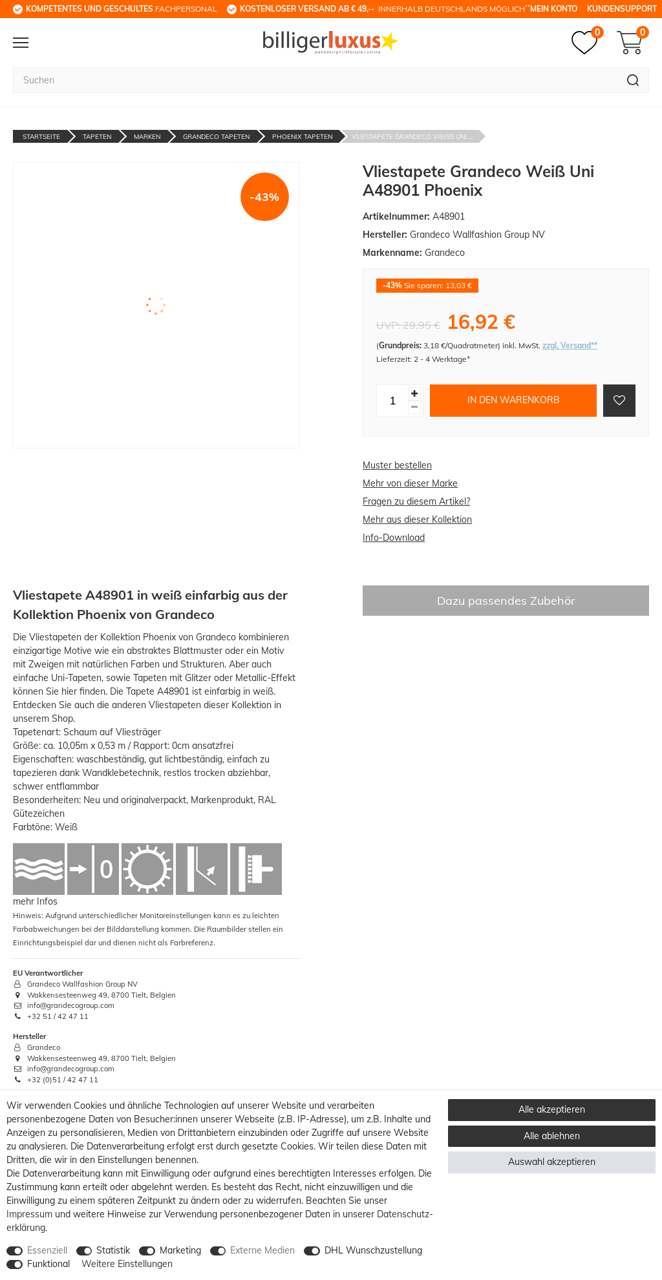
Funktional (48, 1264)
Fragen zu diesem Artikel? (416, 501)
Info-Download (394, 537)
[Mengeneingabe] (392, 400)
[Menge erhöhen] (414, 394)
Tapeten (97, 136)
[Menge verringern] (414, 407)
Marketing (180, 1250)
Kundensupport (622, 9)
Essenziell (47, 1250)
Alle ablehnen (552, 1136)
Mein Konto (553, 9)
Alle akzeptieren (551, 1109)
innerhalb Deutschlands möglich (385, 8)
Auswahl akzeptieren (551, 1162)
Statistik (113, 1250)
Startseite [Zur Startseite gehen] (41, 136)
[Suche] (633, 80)
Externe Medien (262, 1250)
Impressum (29, 1214)
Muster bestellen (397, 465)
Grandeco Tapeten (216, 136)
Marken (147, 136)
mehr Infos (35, 901)
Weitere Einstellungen (127, 1264)
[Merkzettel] (587, 42)
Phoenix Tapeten (302, 136)
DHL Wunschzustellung (373, 1250)
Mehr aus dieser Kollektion (417, 519)
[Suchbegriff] (315, 80)
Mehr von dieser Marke (410, 483)
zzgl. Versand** (569, 345)
